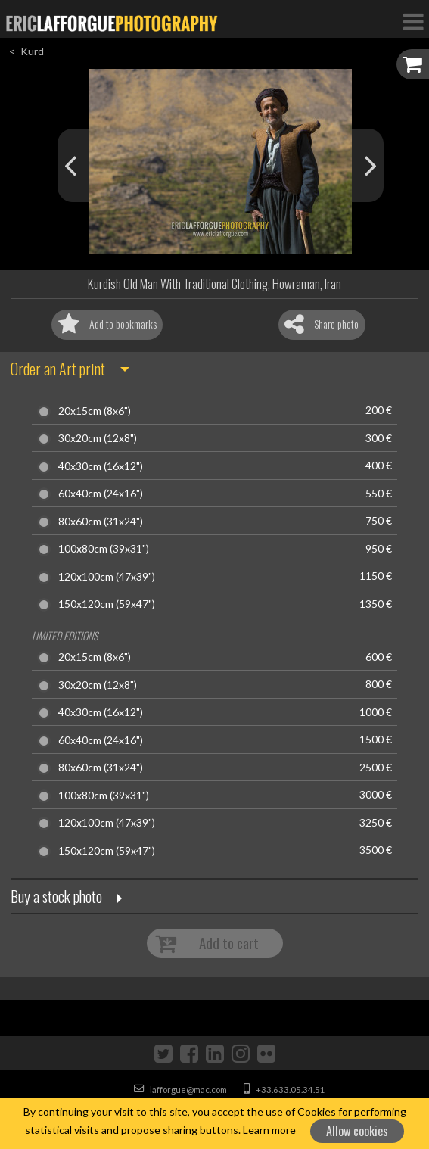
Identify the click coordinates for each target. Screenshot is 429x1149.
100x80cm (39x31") (103, 549)
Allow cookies (357, 1131)
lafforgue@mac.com (180, 1090)
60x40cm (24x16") (100, 493)
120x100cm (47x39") (106, 577)
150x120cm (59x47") (106, 604)
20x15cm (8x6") (94, 411)
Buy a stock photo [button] (56, 896)
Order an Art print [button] (58, 368)
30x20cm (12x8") (97, 438)
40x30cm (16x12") (100, 466)
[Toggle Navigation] (413, 21)
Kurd (32, 51)
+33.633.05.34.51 (284, 1090)
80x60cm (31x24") (100, 521)
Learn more (269, 1129)
